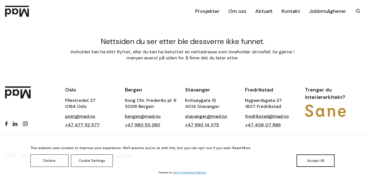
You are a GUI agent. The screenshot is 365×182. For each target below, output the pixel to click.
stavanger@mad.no (206, 116)
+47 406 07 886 (263, 125)
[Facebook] (6, 123)
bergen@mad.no (143, 116)
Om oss (237, 11)
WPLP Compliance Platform (189, 172)
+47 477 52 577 (82, 125)
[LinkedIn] (15, 123)
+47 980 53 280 (142, 125)
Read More (241, 148)
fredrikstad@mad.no (267, 116)
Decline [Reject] (49, 160)
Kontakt (291, 11)
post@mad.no (80, 116)
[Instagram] (25, 123)
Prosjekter (207, 11)
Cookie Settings (92, 160)
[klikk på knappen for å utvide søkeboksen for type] (356, 11)
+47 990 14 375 (202, 125)
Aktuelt (264, 11)
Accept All (315, 160)
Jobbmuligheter (327, 11)
